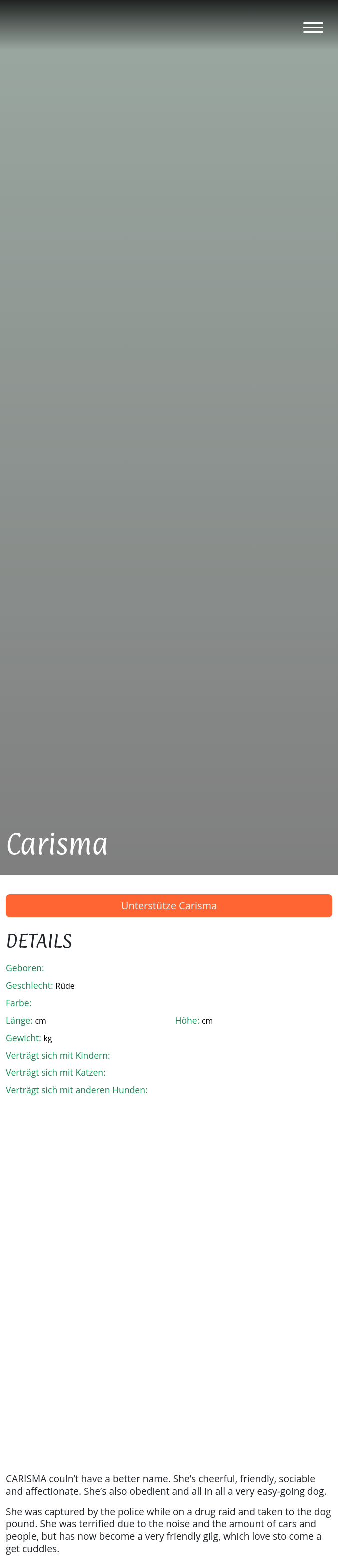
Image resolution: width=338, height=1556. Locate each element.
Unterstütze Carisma (169, 905)
